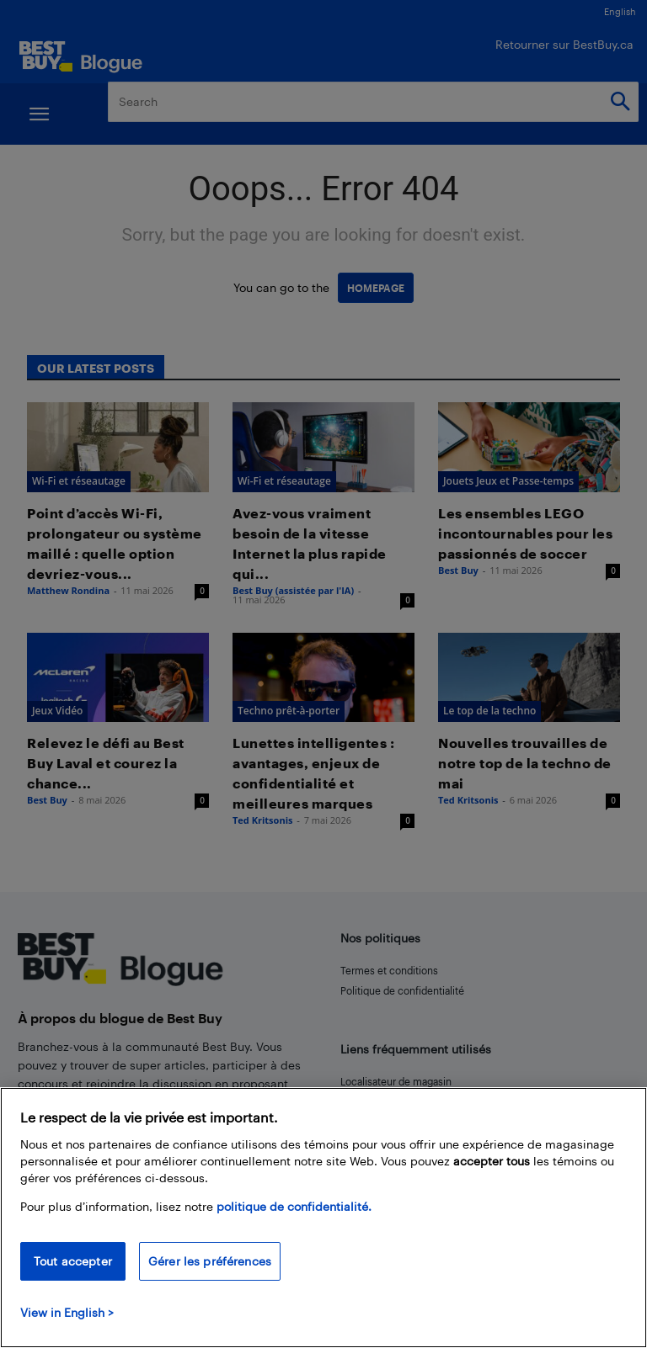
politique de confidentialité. (294, 1206)
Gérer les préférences (209, 1261)
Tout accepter (73, 1261)
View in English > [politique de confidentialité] (67, 1312)
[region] (323, 1217)
